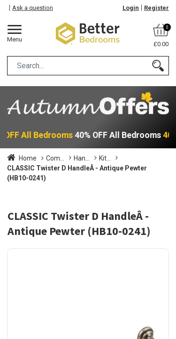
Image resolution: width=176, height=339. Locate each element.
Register (156, 8)
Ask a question (32, 8)
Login (130, 8)
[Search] (157, 65)
